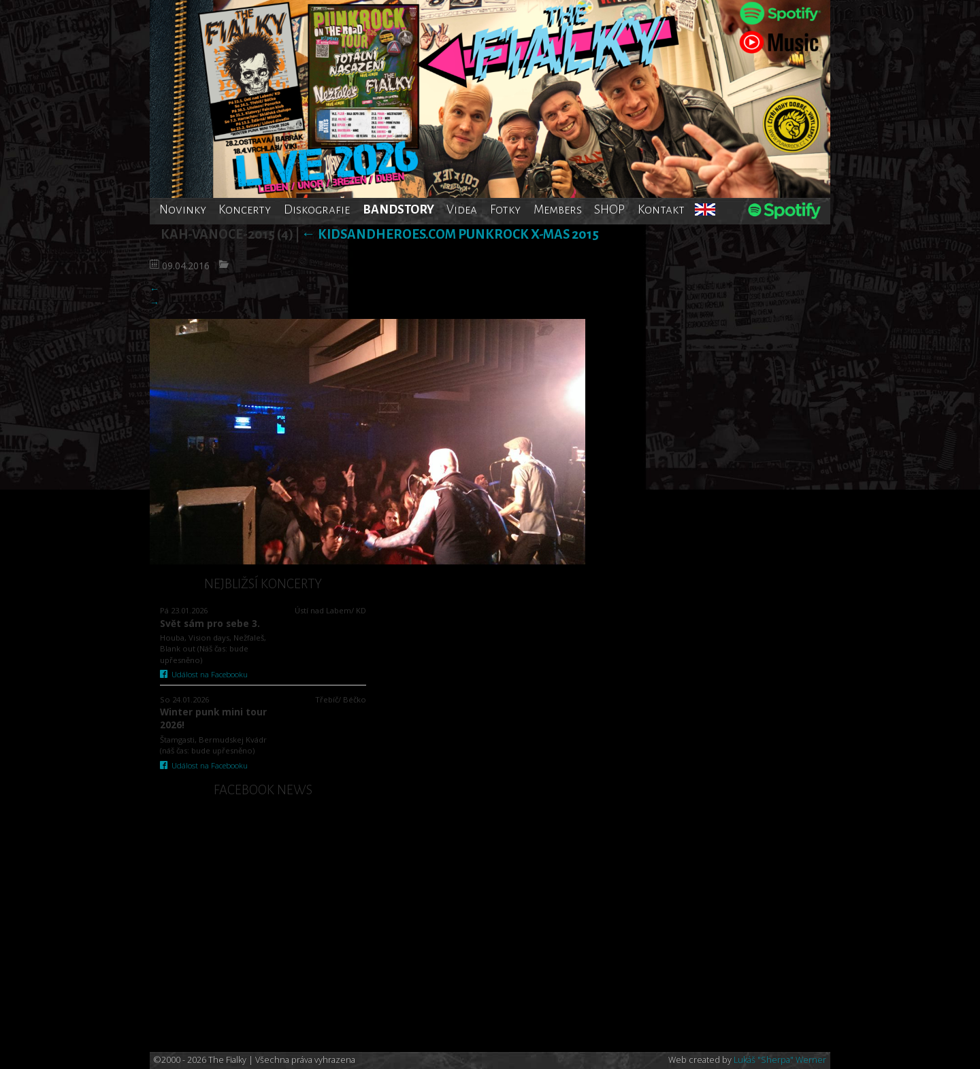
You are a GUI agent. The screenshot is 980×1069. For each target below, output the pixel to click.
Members (558, 209)
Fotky (505, 209)
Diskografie (317, 209)
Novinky (182, 209)
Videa (461, 209)
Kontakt (661, 209)
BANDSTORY (398, 209)
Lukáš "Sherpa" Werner (780, 1060)
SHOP (609, 209)
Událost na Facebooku (204, 674)
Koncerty (244, 209)
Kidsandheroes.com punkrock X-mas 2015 (450, 234)
